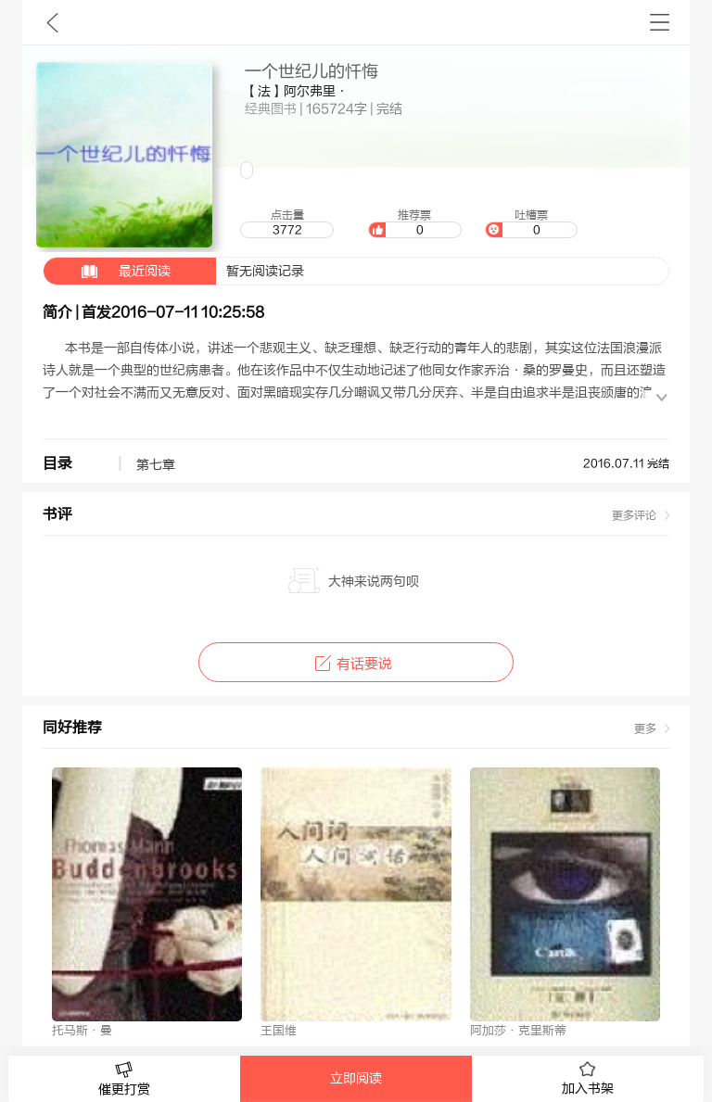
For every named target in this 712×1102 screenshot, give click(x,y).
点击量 (286, 223)
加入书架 (588, 1078)
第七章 (163, 465)
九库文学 (52, 22)
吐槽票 (531, 223)
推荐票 (414, 223)
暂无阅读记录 (174, 271)
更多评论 (634, 515)
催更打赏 (124, 1079)
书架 (659, 22)
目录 (57, 463)
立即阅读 (356, 1078)
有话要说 (355, 664)
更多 (645, 728)
